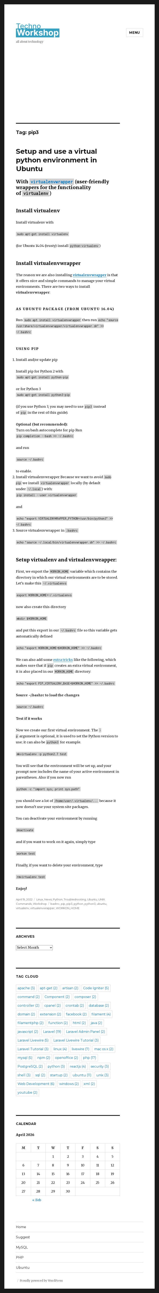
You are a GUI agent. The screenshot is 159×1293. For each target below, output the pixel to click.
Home (21, 1227)
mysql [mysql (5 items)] (25, 1058)
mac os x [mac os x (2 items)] (103, 1049)
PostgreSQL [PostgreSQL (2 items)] (30, 1066)
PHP (20, 1257)
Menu (134, 33)
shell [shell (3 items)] (24, 1075)
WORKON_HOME (68, 908)
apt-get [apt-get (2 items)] (49, 988)
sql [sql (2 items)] (40, 1075)
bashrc (55, 903)
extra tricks (63, 660)
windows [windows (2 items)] (69, 1084)
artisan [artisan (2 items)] (70, 988)
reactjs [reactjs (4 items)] (78, 1066)
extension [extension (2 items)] (50, 1014)
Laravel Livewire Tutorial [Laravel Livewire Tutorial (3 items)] (76, 1040)
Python (58, 899)
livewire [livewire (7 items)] (80, 1049)
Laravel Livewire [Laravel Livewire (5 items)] (33, 1040)
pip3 (69, 903)
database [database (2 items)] (99, 1006)
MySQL (22, 1247)
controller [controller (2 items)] (29, 1006)
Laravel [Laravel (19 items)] (52, 1032)
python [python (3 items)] (56, 1066)
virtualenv (22, 908)
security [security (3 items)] (100, 1066)
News (48, 899)
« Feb (36, 1200)
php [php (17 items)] (89, 1058)
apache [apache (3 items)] (26, 988)
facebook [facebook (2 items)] (76, 1014)
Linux (39, 899)
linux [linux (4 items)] (60, 1049)
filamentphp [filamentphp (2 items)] (31, 1023)
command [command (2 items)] (29, 997)
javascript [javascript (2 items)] (28, 1032)
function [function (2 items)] (58, 1023)
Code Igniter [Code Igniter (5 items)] (96, 988)
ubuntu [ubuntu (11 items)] (82, 1075)
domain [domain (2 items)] (26, 1014)
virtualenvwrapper (42, 908)
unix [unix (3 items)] (102, 1075)
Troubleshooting (75, 899)
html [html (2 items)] (79, 1023)
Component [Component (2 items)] (57, 997)
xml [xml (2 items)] (89, 1084)
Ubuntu (92, 899)
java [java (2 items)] (96, 1023)
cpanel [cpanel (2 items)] (52, 1006)
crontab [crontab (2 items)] (75, 1006)
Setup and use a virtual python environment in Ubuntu (56, 160)
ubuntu (101, 903)
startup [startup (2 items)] (59, 1075)
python (78, 903)
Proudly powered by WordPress (41, 1280)
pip (63, 903)
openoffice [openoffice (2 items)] (66, 1058)
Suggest (23, 1237)
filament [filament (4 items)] (101, 1014)
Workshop (40, 903)
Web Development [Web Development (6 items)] (36, 1084)
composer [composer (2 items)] (85, 997)
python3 (90, 903)
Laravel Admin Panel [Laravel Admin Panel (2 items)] (85, 1032)
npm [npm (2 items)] (43, 1058)
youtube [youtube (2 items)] (27, 1093)
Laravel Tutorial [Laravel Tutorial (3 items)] (33, 1049)
